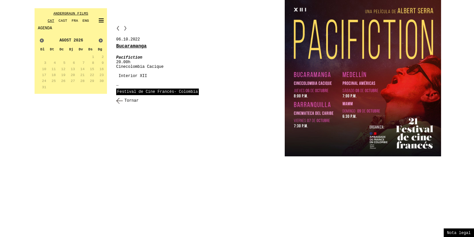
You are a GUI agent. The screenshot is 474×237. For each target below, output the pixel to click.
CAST (63, 21)
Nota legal (459, 233)
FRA (74, 21)
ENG (85, 21)
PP (117, 28)
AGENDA (45, 28)
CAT (51, 21)
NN (125, 28)
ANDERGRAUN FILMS (70, 13)
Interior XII (132, 76)
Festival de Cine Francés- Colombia (157, 92)
